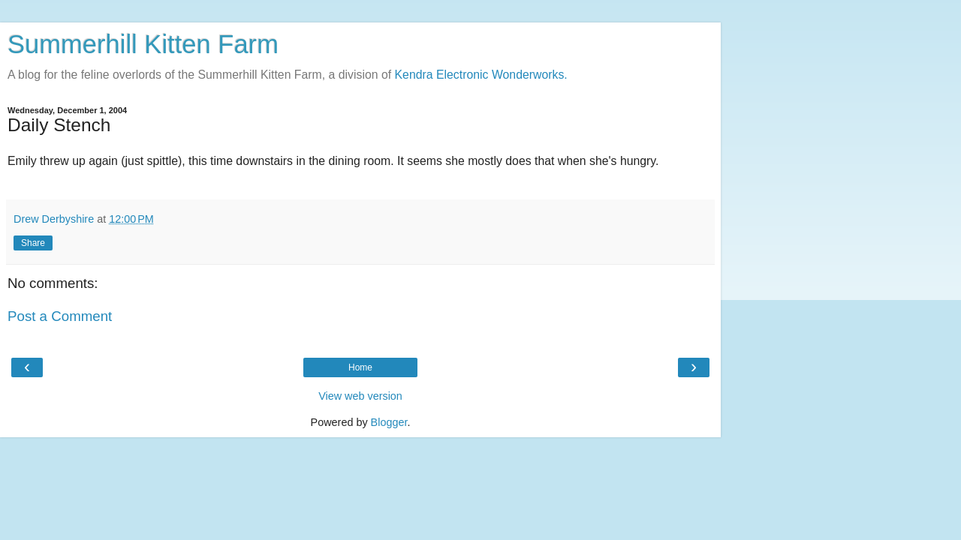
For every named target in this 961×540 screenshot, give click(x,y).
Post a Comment (60, 316)
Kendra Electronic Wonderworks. (481, 74)
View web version (360, 396)
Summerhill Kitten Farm (143, 44)
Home (360, 367)
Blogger (389, 422)
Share (33, 243)
